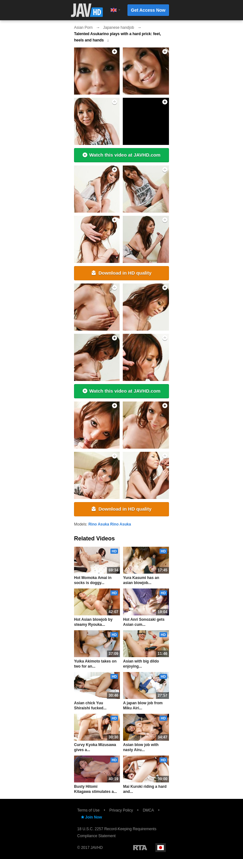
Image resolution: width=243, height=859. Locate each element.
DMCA (148, 810)
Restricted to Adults (140, 847)
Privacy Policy (121, 810)
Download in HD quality (121, 273)
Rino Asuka (98, 524)
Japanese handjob (118, 27)
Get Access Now (148, 10)
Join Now (91, 817)
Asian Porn (83, 27)
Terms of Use (88, 810)
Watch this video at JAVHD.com (121, 155)
